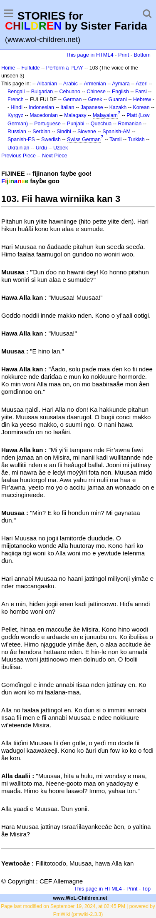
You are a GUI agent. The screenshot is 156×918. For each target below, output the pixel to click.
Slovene (86, 131)
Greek (95, 99)
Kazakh (118, 107)
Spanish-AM (116, 131)
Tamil (115, 139)
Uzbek (60, 148)
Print (123, 55)
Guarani (118, 99)
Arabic (70, 84)
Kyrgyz (15, 115)
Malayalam (105, 115)
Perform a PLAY (64, 68)
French (15, 99)
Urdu (41, 148)
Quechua (101, 124)
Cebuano (69, 92)
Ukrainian (18, 148)
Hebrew (142, 99)
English (120, 92)
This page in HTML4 (90, 55)
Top (146, 889)
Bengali (16, 92)
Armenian (95, 84)
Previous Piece (18, 156)
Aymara (121, 84)
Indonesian (41, 107)
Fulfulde (30, 68)
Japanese (92, 107)
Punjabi (75, 124)
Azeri (141, 84)
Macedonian (44, 115)
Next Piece (54, 156)
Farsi (141, 92)
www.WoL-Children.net (80, 898)
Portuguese (47, 124)
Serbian (41, 131)
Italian (67, 107)
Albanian (47, 84)
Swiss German (84, 139)
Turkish (136, 139)
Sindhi (64, 131)
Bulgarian (42, 92)
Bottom (142, 55)
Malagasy (75, 115)
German (72, 99)
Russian (16, 131)
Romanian (130, 124)
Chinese (96, 92)
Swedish (51, 139)
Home (8, 68)
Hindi (16, 107)
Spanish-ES (21, 139)
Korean (141, 107)
